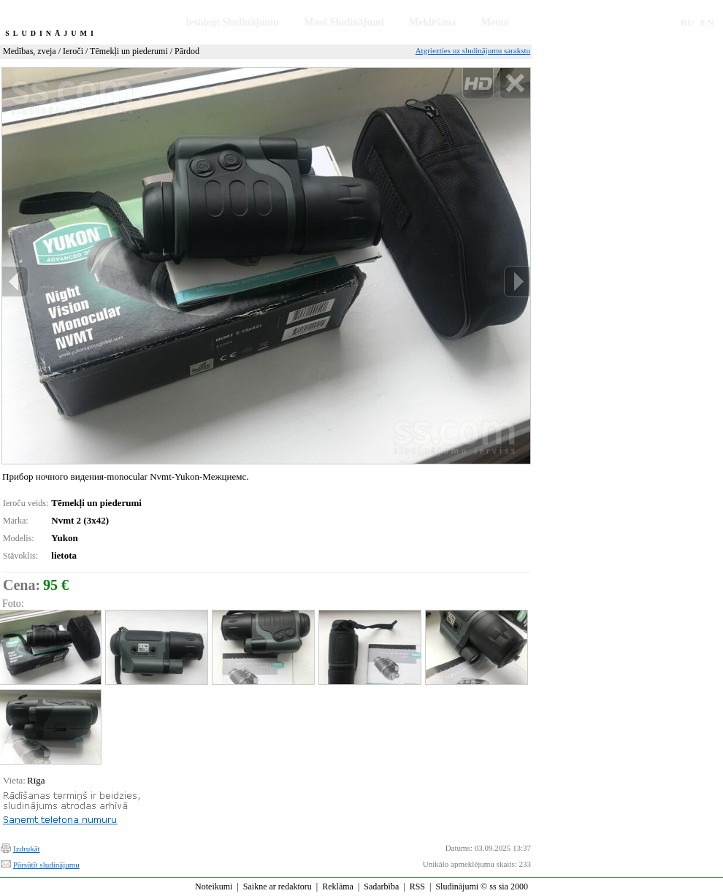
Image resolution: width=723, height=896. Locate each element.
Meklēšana (432, 22)
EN (707, 22)
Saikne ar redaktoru (277, 886)
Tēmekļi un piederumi (129, 51)
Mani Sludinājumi (343, 22)
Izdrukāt (26, 848)
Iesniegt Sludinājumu (232, 22)
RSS (417, 886)
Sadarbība (381, 886)
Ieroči (73, 51)
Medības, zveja (29, 51)
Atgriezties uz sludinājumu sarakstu (473, 50)
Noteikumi (213, 886)
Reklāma (337, 886)
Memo (495, 22)
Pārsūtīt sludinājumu (46, 864)
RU (688, 22)
